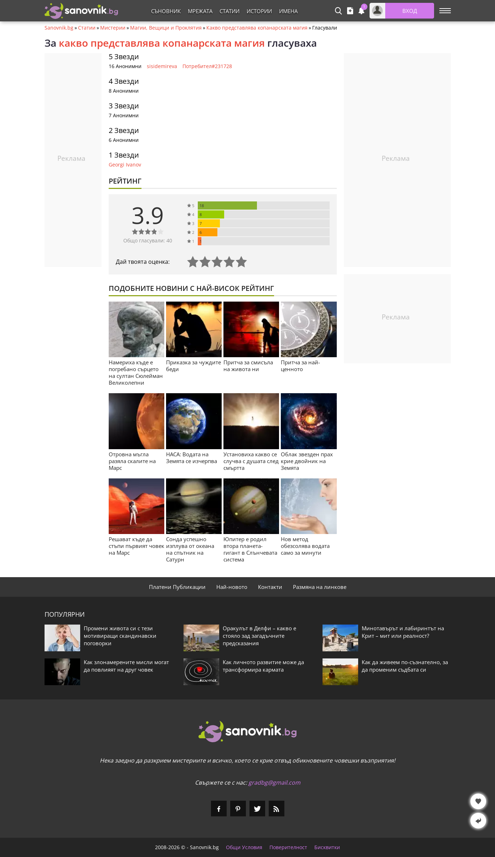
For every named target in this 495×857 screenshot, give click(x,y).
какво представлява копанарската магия (162, 43)
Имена (288, 11)
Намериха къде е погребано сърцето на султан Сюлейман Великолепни (136, 372)
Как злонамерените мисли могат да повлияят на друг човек (126, 665)
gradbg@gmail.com (274, 782)
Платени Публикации (177, 586)
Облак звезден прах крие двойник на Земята (307, 461)
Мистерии (112, 28)
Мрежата (200, 11)
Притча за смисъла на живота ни (248, 366)
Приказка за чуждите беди (193, 366)
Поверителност (288, 847)
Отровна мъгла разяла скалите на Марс (132, 461)
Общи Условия (244, 847)
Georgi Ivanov (125, 164)
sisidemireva (162, 66)
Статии (229, 11)
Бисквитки (327, 847)
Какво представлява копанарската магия (257, 28)
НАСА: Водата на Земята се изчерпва (191, 458)
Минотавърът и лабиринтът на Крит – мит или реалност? (403, 632)
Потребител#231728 (207, 66)
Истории (259, 11)
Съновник (166, 11)
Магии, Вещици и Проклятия (166, 28)
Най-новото (231, 586)
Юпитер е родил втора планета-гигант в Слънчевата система (250, 549)
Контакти (270, 586)
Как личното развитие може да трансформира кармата (263, 665)
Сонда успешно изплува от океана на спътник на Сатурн (190, 549)
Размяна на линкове (319, 586)
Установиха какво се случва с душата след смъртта (251, 461)
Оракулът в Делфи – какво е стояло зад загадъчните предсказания (259, 636)
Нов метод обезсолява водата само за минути (305, 545)
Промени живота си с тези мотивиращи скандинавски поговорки (120, 636)
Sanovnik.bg (59, 28)
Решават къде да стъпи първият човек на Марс (136, 545)
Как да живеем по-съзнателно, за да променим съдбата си (405, 665)
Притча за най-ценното (300, 366)
